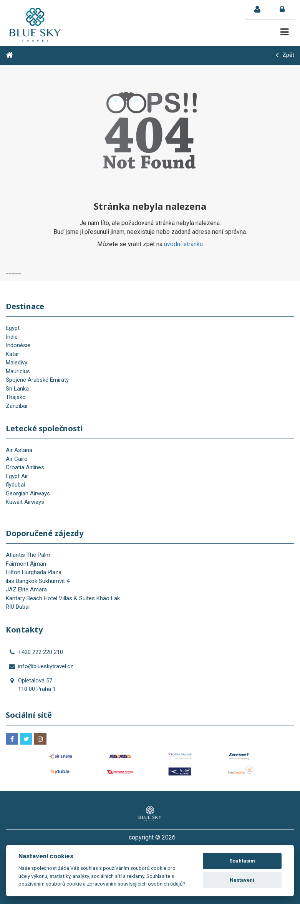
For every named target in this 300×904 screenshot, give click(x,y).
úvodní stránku (183, 244)
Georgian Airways (28, 493)
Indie (12, 336)
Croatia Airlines (25, 467)
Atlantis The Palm (28, 554)
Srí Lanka (17, 388)
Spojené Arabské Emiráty (37, 379)
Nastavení (242, 880)
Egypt (13, 328)
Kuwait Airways (25, 501)
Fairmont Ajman (26, 563)
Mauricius (18, 371)
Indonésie (18, 345)
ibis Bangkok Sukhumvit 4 (38, 581)
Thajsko (16, 397)
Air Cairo (17, 458)
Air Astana (19, 450)
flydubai (15, 484)
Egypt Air (17, 476)
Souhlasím (242, 861)
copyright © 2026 (152, 837)
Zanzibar (17, 405)
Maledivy (16, 362)
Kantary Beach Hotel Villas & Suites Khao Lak (63, 598)
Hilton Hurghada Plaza (33, 572)
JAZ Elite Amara (26, 589)
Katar (12, 354)
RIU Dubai (18, 606)
